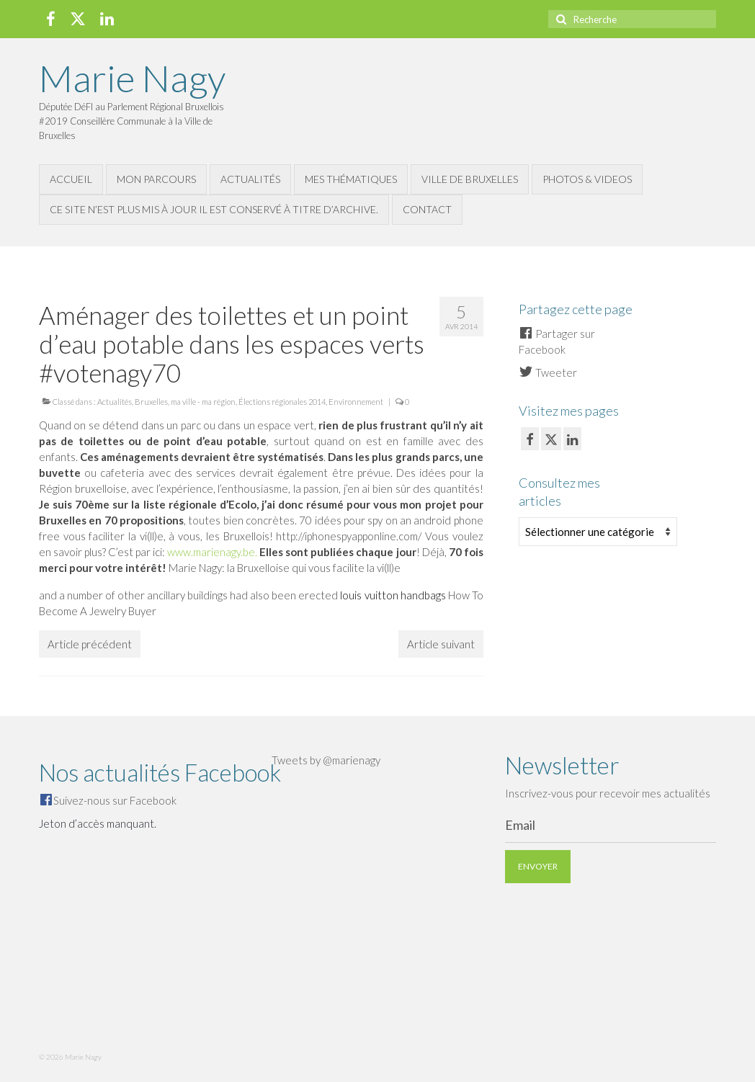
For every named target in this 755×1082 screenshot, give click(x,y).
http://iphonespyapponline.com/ (348, 535)
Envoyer (538, 866)
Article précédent (90, 644)
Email (520, 825)
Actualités (114, 401)
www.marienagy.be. (212, 551)
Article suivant (441, 644)
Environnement (356, 401)
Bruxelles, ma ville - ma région (185, 401)
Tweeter (548, 372)
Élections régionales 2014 (282, 401)
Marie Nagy (132, 77)
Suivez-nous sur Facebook (115, 800)
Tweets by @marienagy (326, 760)
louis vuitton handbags (392, 595)
